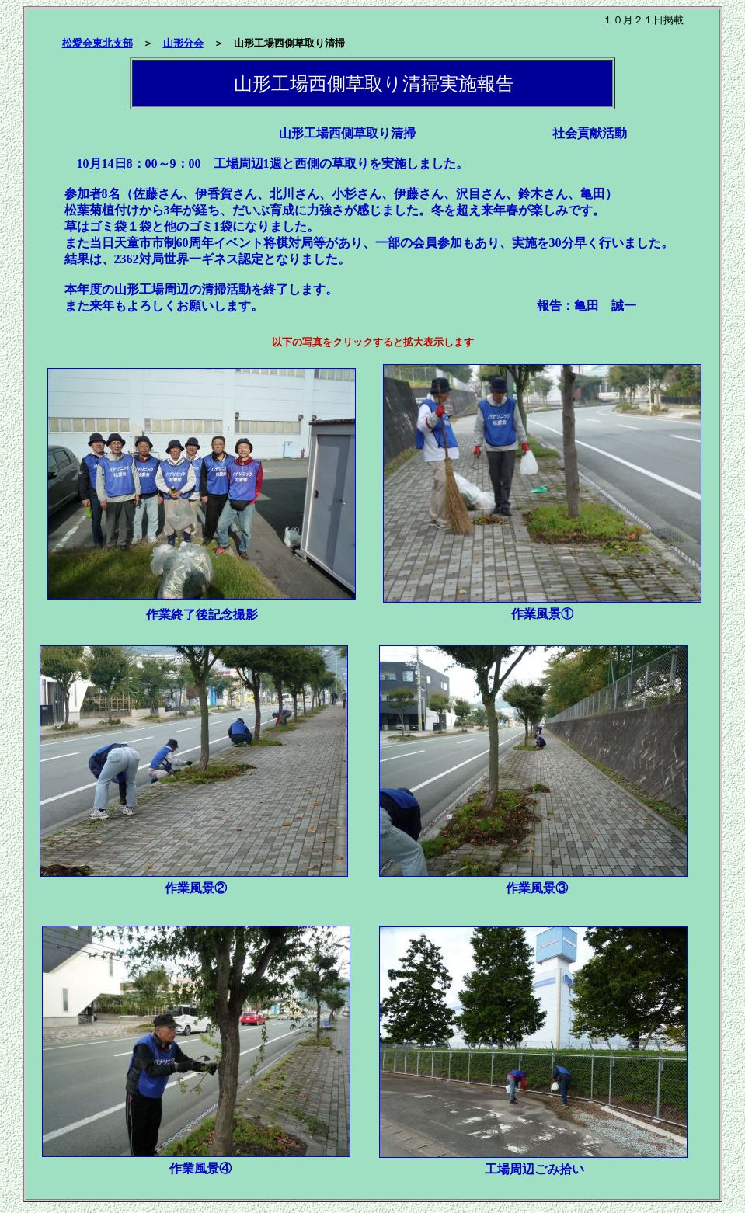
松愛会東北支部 (97, 43)
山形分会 (183, 43)
